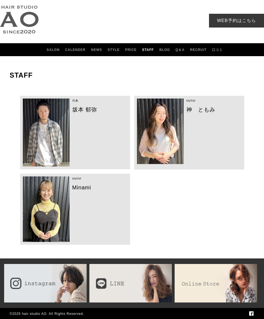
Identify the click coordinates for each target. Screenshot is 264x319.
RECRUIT (198, 50)
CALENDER (75, 50)
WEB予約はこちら (236, 20)
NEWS (96, 50)
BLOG (164, 50)
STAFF (148, 50)
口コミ (217, 50)
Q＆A (180, 50)
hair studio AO (34, 314)
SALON (53, 50)
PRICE (131, 50)
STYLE (114, 50)
